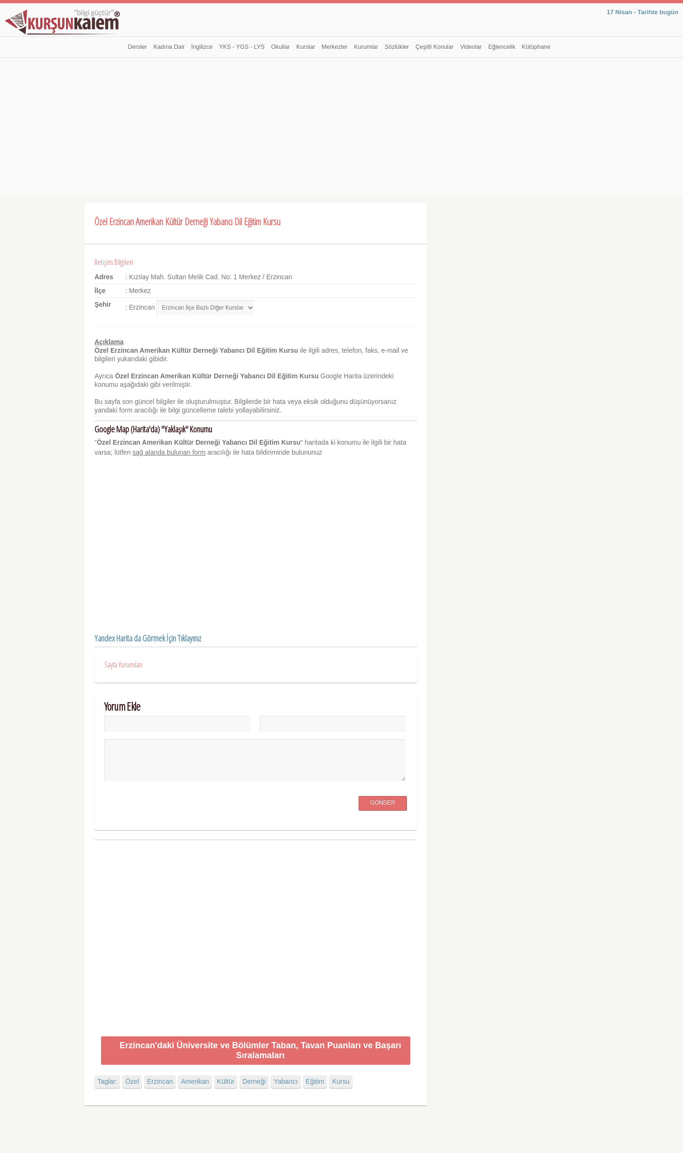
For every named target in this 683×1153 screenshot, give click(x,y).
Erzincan (160, 1081)
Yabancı (285, 1081)
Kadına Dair (169, 47)
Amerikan (195, 1081)
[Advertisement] (341, 129)
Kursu (341, 1081)
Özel (132, 1081)
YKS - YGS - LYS (242, 47)
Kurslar (305, 47)
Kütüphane (536, 47)
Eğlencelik (501, 47)
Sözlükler (397, 47)
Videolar (471, 47)
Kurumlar (366, 47)
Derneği (254, 1081)
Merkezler (335, 47)
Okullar (280, 47)
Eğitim (315, 1081)
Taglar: (107, 1081)
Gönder (383, 802)
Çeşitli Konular (434, 47)
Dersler (137, 47)
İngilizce (201, 47)
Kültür (226, 1081)
